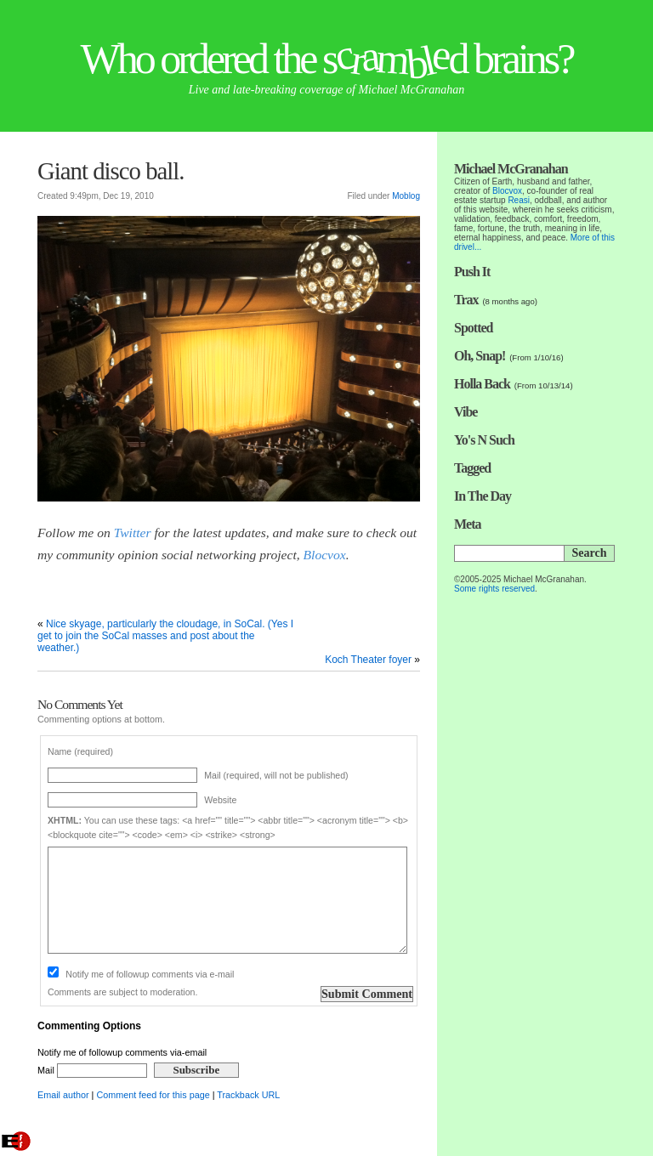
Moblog (406, 196)
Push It (472, 271)
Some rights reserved (494, 588)
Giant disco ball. (111, 170)
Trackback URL (248, 1095)
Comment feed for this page (152, 1095)
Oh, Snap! (479, 355)
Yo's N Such (484, 440)
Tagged (472, 468)
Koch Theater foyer (368, 660)
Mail (92, 1070)
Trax (466, 299)
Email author (63, 1095)
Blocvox (325, 554)
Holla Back (482, 384)
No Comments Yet (79, 704)
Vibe (465, 412)
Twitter (132, 532)
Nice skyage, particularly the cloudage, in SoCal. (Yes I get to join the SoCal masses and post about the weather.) (165, 636)
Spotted (473, 327)
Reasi (519, 200)
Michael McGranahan (511, 169)
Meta (467, 524)
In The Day (482, 496)
